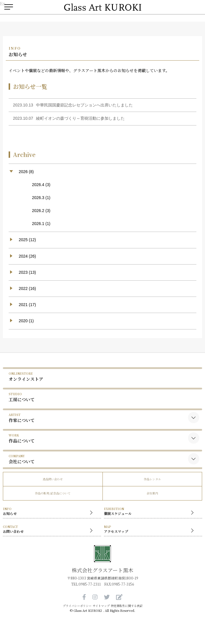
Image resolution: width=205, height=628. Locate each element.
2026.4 (38, 184)
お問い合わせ (49, 529)
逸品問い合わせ (53, 479)
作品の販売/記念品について (53, 493)
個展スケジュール (150, 512)
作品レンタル (152, 479)
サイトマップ (101, 606)
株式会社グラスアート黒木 (102, 570)
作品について (22, 438)
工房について (22, 397)
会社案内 (152, 493)
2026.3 (38, 197)
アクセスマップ (150, 529)
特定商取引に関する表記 (127, 606)
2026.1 (38, 223)
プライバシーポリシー (77, 606)
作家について (22, 418)
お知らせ (49, 512)
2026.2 (38, 210)
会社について (22, 459)
